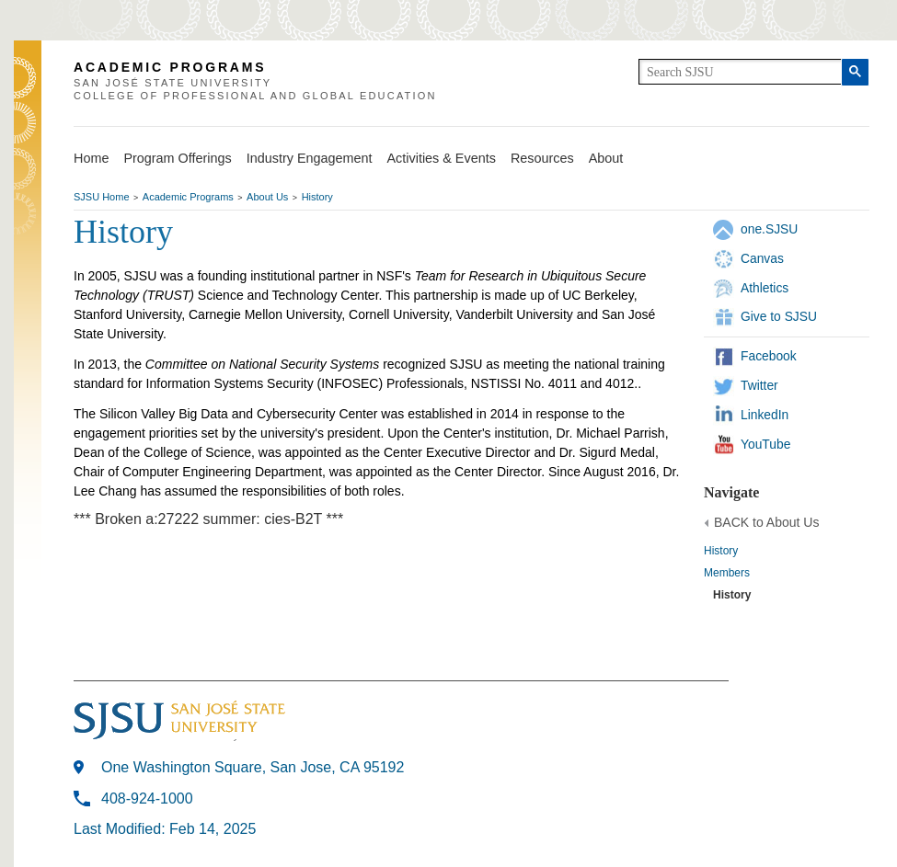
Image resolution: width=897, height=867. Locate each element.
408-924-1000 (147, 798)
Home (91, 158)
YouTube (765, 444)
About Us (267, 196)
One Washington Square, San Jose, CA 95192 (252, 767)
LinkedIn (764, 414)
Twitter (759, 385)
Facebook (769, 355)
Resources (542, 158)
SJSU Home (102, 196)
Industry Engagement (310, 158)
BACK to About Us (766, 522)
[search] (740, 72)
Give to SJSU (779, 316)
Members (727, 572)
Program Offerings (177, 158)
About (606, 158)
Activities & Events (441, 158)
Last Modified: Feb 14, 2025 (165, 829)
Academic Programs (188, 196)
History (317, 196)
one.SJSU (769, 229)
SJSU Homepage (27, 102)
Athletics (764, 287)
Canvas (762, 258)
